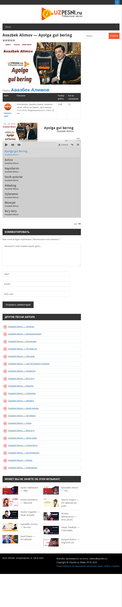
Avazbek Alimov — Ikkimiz (20, 460)
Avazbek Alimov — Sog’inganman (23, 452)
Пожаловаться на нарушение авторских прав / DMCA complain (88, 566)
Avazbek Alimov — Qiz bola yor (22, 349)
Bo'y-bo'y (12, 212)
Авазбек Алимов (30, 90)
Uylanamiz (12, 195)
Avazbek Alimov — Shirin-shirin (22, 438)
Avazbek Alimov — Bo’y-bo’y (21, 378)
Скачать (64, 145)
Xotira (12, 161)
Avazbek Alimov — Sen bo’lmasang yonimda (28, 363)
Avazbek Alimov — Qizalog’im (22, 371)
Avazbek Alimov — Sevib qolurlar (23, 408)
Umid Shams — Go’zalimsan (18, 538)
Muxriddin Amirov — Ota (60, 489)
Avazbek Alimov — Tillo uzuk (21, 356)
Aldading (12, 187)
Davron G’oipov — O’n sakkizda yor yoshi (61, 502)
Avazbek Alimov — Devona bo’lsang (25, 334)
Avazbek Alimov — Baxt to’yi (21, 430)
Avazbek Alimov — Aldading (21, 400)
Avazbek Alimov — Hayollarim (22, 415)
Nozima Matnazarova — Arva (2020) (60, 516)
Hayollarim (12, 170)
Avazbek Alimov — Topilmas (21, 326)
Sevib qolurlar (14, 178)
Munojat (12, 204)
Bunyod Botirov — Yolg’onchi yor (61, 541)
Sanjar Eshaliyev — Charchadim (61, 529)
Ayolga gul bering (16, 153)
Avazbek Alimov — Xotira (19, 423)
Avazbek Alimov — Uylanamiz (22, 393)
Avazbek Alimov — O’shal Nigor (22, 445)
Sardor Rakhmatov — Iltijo (20, 489)
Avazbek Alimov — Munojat (20, 386)
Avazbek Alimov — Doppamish (22, 341)
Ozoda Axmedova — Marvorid (19, 501)
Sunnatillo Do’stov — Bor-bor (20, 526)
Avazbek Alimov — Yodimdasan (22, 467)
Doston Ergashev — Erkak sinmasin (21, 514)
